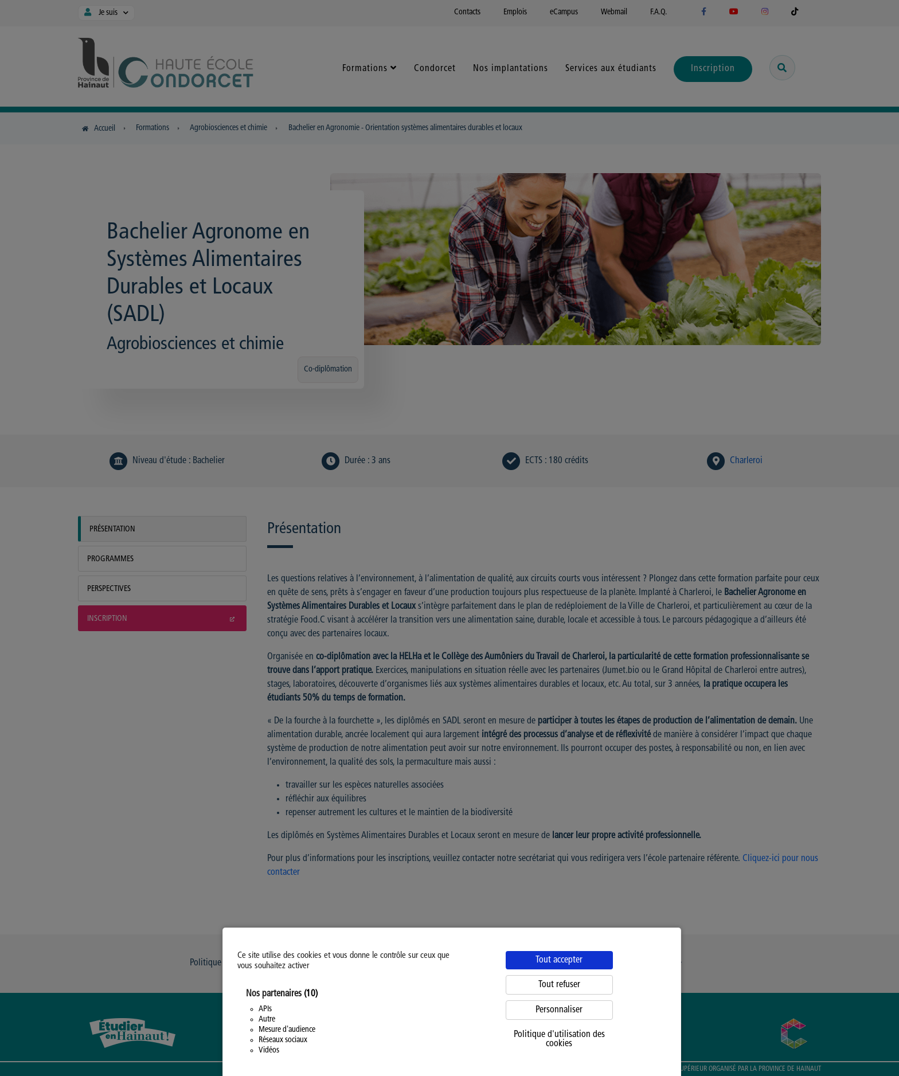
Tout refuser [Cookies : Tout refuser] (559, 984)
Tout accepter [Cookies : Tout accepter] (559, 960)
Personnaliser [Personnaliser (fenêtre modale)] (559, 1010)
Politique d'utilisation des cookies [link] (559, 1039)
